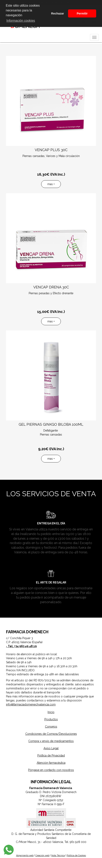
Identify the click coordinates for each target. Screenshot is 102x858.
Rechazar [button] (57, 13)
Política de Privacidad (51, 755)
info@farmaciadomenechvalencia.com (31, 704)
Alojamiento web (25, 855)
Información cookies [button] (20, 20)
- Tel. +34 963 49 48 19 (21, 646)
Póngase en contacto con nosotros (51, 770)
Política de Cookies (76, 855)
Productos (51, 719)
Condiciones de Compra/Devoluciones (51, 733)
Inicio (51, 712)
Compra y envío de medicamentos (51, 741)
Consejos (51, 726)
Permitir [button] (82, 13)
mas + (51, 184)
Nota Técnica (58, 855)
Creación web (42, 855)
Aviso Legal (51, 748)
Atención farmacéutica (51, 762)
